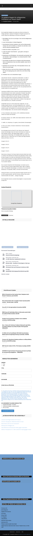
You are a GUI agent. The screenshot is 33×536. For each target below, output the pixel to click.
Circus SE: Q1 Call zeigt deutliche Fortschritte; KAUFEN (14, 307)
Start (2, 8)
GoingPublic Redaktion (7, 21)
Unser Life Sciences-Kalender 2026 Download (16, 476)
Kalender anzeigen (5, 274)
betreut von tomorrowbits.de (24, 534)
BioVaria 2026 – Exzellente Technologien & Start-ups (18, 263)
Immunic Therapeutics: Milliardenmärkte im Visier (12, 421)
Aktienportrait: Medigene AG (7, 425)
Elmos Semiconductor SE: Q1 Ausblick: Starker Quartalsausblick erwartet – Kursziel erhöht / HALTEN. (16, 301)
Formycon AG (4, 508)
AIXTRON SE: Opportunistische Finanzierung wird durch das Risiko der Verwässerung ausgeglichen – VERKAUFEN (16, 351)
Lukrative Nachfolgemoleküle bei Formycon (11, 419)
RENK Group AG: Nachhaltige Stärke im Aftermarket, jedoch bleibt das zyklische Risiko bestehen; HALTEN (16, 313)
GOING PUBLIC (7, 8)
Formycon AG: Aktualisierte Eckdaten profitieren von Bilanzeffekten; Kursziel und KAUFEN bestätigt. (17, 340)
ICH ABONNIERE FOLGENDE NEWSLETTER (11, 403)
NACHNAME (4, 379)
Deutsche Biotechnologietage (12, 255)
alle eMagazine (4, 509)
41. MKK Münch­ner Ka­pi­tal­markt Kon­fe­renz (15, 259)
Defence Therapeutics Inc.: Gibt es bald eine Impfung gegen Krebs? (16, 429)
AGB (22, 531)
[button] (2, 6)
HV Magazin (4, 516)
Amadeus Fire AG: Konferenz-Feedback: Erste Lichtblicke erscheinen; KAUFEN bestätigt (14, 319)
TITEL (2, 368)
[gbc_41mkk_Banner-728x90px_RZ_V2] (16, 2)
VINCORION (4, 518)
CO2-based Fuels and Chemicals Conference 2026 (17, 267)
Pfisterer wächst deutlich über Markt (9, 524)
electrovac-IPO (4, 522)
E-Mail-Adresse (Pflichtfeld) (7, 385)
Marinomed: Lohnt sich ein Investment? (10, 423)
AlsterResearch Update (10, 290)
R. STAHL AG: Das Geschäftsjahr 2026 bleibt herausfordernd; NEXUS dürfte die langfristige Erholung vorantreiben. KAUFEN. (15, 333)
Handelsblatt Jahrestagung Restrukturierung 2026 (17, 271)
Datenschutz (12, 531)
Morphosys (11, 215)
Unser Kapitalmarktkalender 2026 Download (15, 499)
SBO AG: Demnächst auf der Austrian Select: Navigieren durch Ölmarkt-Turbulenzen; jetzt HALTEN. (15, 295)
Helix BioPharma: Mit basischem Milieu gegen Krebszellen (14, 427)
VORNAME (3, 373)
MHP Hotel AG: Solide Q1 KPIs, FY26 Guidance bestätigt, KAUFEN (16, 345)
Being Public (4, 515)
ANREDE (3, 362)
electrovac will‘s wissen (6, 520)
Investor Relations (14, 8)
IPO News (3, 513)
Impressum (18, 531)
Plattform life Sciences (6, 511)
